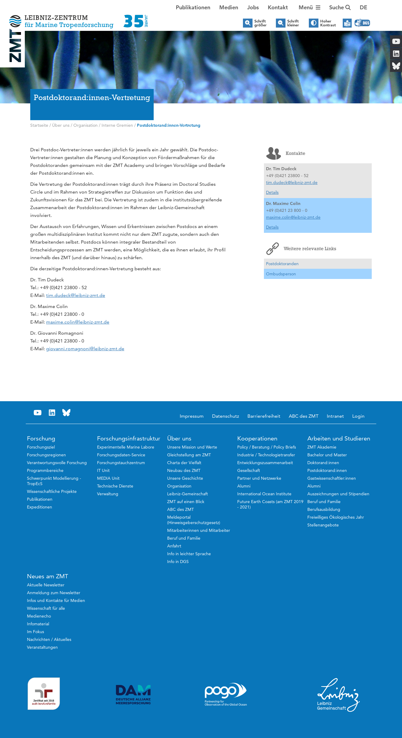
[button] (363, 7)
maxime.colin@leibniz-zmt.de (77, 322)
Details (272, 192)
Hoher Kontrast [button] (328, 23)
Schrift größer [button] (260, 23)
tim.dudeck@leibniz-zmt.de (75, 295)
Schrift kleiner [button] (293, 23)
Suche (340, 7)
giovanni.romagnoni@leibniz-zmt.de (85, 348)
